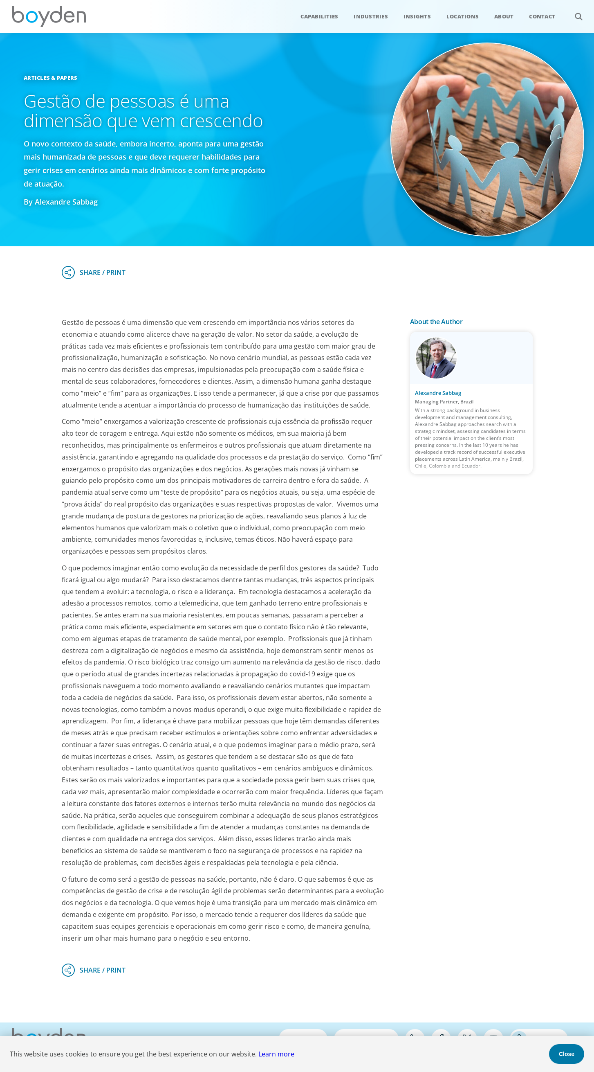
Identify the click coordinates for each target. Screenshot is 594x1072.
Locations (462, 16)
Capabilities (319, 16)
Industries (371, 16)
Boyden (49, 16)
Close (566, 1054)
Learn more (276, 1053)
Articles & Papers (50, 77)
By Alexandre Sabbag (61, 202)
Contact (542, 16)
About (503, 16)
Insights (417, 16)
